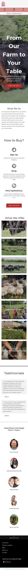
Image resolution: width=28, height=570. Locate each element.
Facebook (7, 562)
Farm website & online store (9, 568)
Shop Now (5, 542)
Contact (4, 552)
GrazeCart (22, 568)
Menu (23, 9)
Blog (3, 547)
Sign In (14, 9)
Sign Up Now (14, 86)
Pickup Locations (7, 545)
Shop (5, 9)
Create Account (16, 13)
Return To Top (14, 537)
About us (5, 550)
